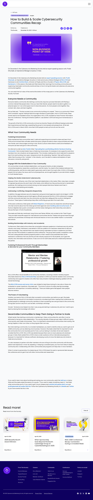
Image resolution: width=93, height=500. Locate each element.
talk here (63, 380)
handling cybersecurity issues (59, 206)
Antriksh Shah (23, 82)
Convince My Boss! (67, 477)
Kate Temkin (27, 149)
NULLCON (64, 80)
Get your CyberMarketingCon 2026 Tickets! (68, 472)
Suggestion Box (52, 481)
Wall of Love (51, 471)
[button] (89, 4)
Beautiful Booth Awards (53, 478)
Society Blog (21, 479)
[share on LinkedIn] (65, 28)
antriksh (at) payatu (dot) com (58, 384)
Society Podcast (22, 476)
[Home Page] (5, 4)
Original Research (22, 474)
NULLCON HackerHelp (29, 277)
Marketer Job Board (38, 476)
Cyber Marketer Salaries (39, 479)
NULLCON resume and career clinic (22, 284)
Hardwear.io (12, 84)
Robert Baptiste (39, 204)
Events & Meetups (22, 471)
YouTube (79, 476)
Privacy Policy (38, 493)
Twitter (71, 386)
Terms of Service (48, 493)
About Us (20, 482)
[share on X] (68, 28)
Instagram (79, 474)
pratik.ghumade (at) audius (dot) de (19, 386)
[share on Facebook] (71, 28)
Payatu (57, 82)
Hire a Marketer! (37, 471)
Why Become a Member (52, 474)
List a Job (35, 474)
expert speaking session (54, 78)
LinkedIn (63, 386)
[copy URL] (61, 28)
